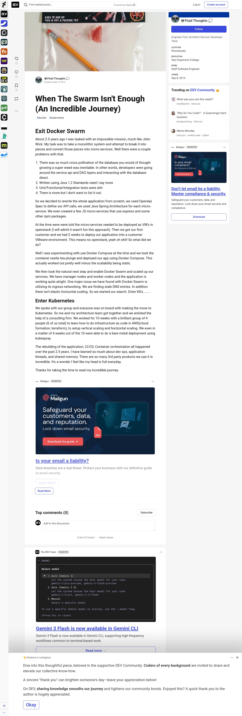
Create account (216, 4)
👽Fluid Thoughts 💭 (56, 78)
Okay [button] (31, 705)
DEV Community (202, 90)
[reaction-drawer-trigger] (16, 60)
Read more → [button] (96, 651)
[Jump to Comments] (16, 73)
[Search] (25, 5)
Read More (44, 491)
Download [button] (199, 216)
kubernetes (56, 118)
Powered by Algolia (124, 5)
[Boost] (16, 98)
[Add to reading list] (16, 87)
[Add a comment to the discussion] (98, 525)
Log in (196, 4)
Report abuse (106, 537)
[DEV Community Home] (15, 4)
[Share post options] (16, 111)
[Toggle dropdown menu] (152, 381)
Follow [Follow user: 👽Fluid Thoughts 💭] (199, 29)
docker (41, 118)
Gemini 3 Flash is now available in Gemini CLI (87, 628)
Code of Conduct (86, 537)
